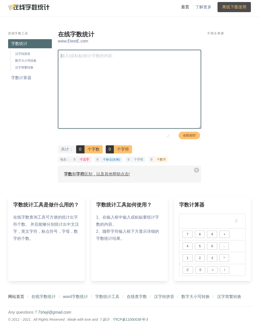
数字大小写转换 (25, 60)
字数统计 (19, 43)
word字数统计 (75, 296)
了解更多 (203, 7)
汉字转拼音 (22, 54)
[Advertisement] (229, 115)
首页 (185, 7)
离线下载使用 (234, 7)
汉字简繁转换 (24, 67)
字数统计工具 (107, 296)
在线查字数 (137, 296)
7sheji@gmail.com (54, 312)
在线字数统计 (43, 296)
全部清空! (189, 135)
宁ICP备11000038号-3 (130, 319)
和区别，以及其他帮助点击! (97, 174)
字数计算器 (21, 78)
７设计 (104, 319)
